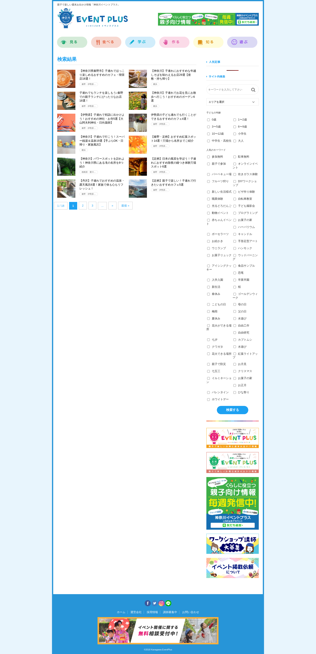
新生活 (213, 286)
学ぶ (140, 40)
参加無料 (215, 156)
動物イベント (218, 212)
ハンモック (242, 248)
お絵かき (215, 241)
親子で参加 (216, 163)
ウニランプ (216, 248)
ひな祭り (241, 392)
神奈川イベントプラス (92, 18)
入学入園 (215, 279)
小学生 (239, 133)
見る (72, 40)
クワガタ (215, 346)
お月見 (239, 364)
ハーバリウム (244, 227)
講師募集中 (170, 612)
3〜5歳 (214, 126)
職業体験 (215, 198)
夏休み (213, 318)
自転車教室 (242, 198)
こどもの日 (216, 304)
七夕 (212, 339)
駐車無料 (241, 156)
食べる (106, 40)
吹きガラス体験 (245, 174)
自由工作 (241, 325)
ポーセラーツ (218, 234)
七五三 (213, 371)
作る (174, 40)
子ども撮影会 (244, 205)
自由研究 (241, 332)
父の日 (239, 311)
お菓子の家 (242, 219)
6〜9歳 (240, 126)
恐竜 (238, 272)
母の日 (239, 304)
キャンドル (242, 234)
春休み (213, 293)
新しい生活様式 (219, 191)
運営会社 (136, 612)
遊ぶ (242, 40)
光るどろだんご (219, 205)
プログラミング (245, 212)
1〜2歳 (240, 119)
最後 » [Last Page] (125, 205)
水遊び (239, 318)
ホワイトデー (218, 399)
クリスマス (242, 371)
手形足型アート (245, 241)
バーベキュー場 (219, 174)
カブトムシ (242, 339)
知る (208, 40)
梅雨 (212, 311)
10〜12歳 (215, 133)
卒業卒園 (241, 279)
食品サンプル (244, 265)
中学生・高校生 (219, 140)
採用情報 (152, 612)
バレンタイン (218, 392)
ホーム (121, 612)
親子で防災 (216, 364)
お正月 (239, 385)
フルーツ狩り (218, 181)
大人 (238, 140)
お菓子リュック (219, 255)
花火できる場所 (219, 353)
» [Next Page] (112, 205)
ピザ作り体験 (244, 191)
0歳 (211, 119)
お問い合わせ (190, 612)
